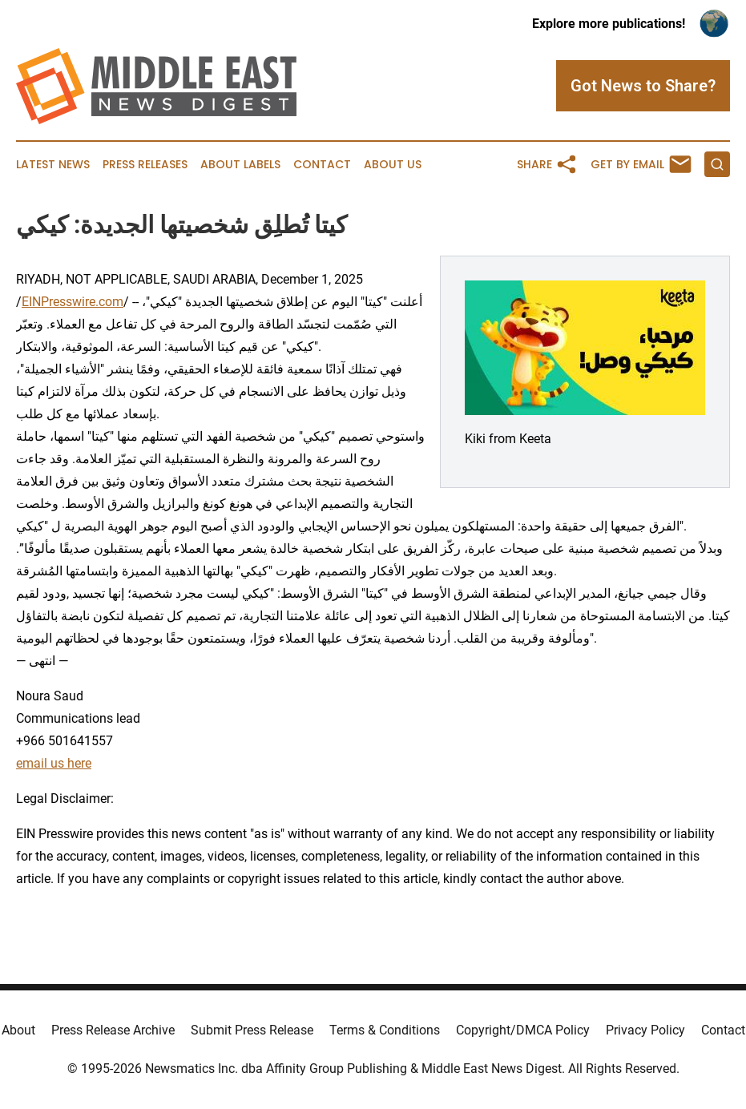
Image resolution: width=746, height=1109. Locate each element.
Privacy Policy (645, 1030)
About (18, 1030)
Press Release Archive (113, 1030)
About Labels (240, 164)
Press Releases (145, 164)
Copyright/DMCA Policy (523, 1030)
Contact (322, 164)
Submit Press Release (252, 1030)
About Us (392, 164)
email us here (53, 763)
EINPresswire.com (72, 301)
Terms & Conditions (384, 1030)
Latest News (53, 164)
